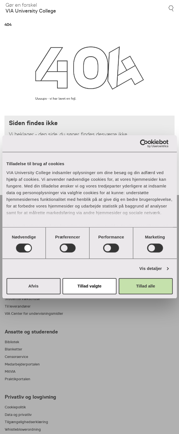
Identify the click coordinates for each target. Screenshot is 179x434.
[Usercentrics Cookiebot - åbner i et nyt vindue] (148, 143)
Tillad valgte (89, 286)
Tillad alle (145, 286)
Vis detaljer (150, 268)
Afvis (33, 286)
